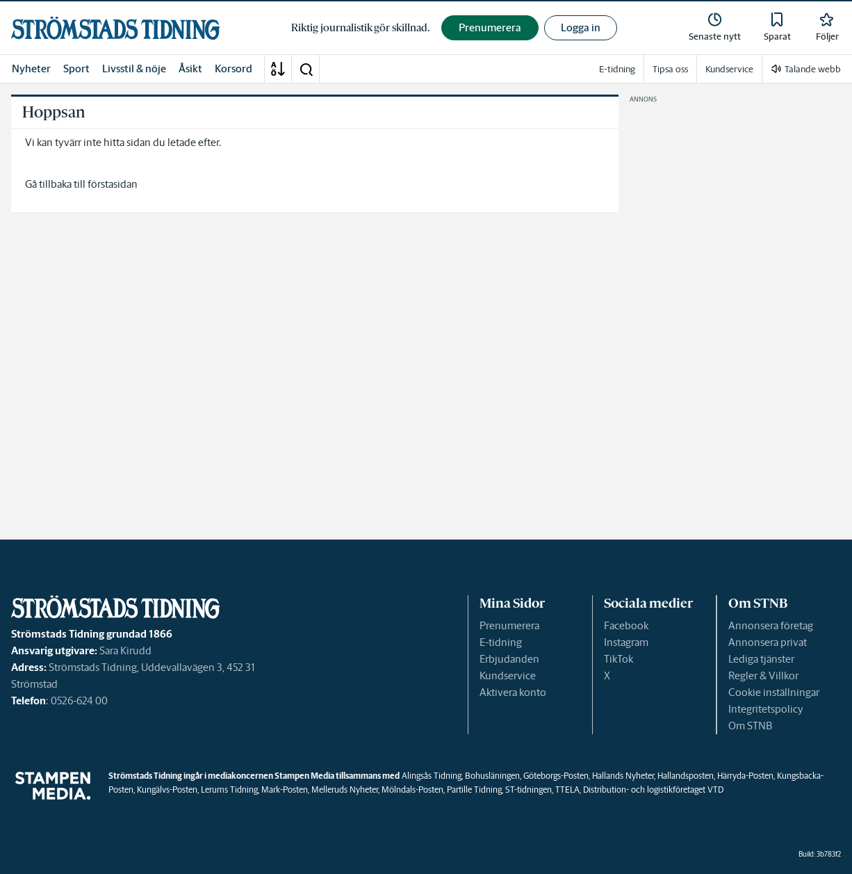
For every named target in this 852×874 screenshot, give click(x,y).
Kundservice (508, 675)
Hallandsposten (685, 775)
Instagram (626, 642)
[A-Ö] (278, 69)
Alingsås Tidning (431, 775)
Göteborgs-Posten (556, 775)
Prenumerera (509, 625)
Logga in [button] (580, 27)
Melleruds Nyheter (344, 789)
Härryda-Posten (745, 775)
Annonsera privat (767, 642)
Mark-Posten (284, 789)
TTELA (567, 789)
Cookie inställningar (773, 692)
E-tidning (501, 642)
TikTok (618, 658)
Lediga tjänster (761, 658)
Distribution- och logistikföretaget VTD (653, 789)
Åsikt (190, 68)
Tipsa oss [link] (670, 69)
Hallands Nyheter (623, 775)
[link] (115, 28)
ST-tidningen (528, 789)
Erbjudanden (509, 658)
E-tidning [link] (617, 69)
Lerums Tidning (229, 789)
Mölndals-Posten (412, 789)
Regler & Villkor (763, 675)
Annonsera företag (770, 625)
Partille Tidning (474, 789)
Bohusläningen (492, 775)
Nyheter (31, 68)
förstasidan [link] (113, 184)
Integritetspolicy (765, 708)
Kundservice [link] (729, 69)
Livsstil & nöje (134, 68)
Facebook (626, 625)
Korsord (233, 68)
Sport (76, 68)
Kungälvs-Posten (167, 789)
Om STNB (750, 725)
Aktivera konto (513, 692)
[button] (306, 69)
